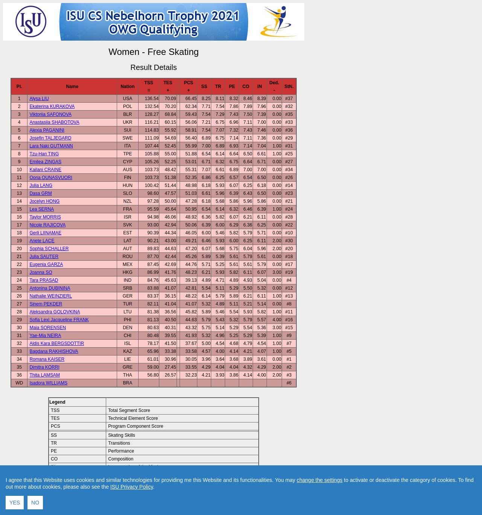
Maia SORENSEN (47, 327)
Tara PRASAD (43, 280)
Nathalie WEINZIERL (50, 296)
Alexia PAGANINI (46, 130)
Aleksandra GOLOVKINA (54, 311)
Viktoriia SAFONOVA (50, 114)
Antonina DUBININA (49, 288)
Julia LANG (40, 185)
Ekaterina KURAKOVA (52, 106)
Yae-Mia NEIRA (45, 335)
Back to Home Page (121, 492)
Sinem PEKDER (45, 304)
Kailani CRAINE (45, 169)
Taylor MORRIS (45, 217)
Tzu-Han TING (44, 153)
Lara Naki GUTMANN (51, 146)
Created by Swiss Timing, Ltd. (238, 492)
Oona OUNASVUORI (50, 177)
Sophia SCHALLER (49, 248)
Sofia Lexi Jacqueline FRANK (58, 319)
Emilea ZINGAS (45, 161)
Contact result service (180, 492)
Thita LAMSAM (44, 375)
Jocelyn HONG (44, 201)
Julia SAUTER (43, 256)
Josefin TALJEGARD (50, 138)
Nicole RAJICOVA (47, 225)
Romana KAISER (46, 359)
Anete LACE (41, 240)
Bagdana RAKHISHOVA (53, 351)
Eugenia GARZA (46, 264)
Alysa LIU (39, 98)
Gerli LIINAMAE (45, 232)
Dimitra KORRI (44, 367)
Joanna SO (40, 272)
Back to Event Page (58, 492)
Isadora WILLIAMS (48, 383)
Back (90, 492)
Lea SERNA (41, 209)
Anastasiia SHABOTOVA (54, 122)
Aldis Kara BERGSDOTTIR (56, 343)
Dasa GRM (40, 193)
